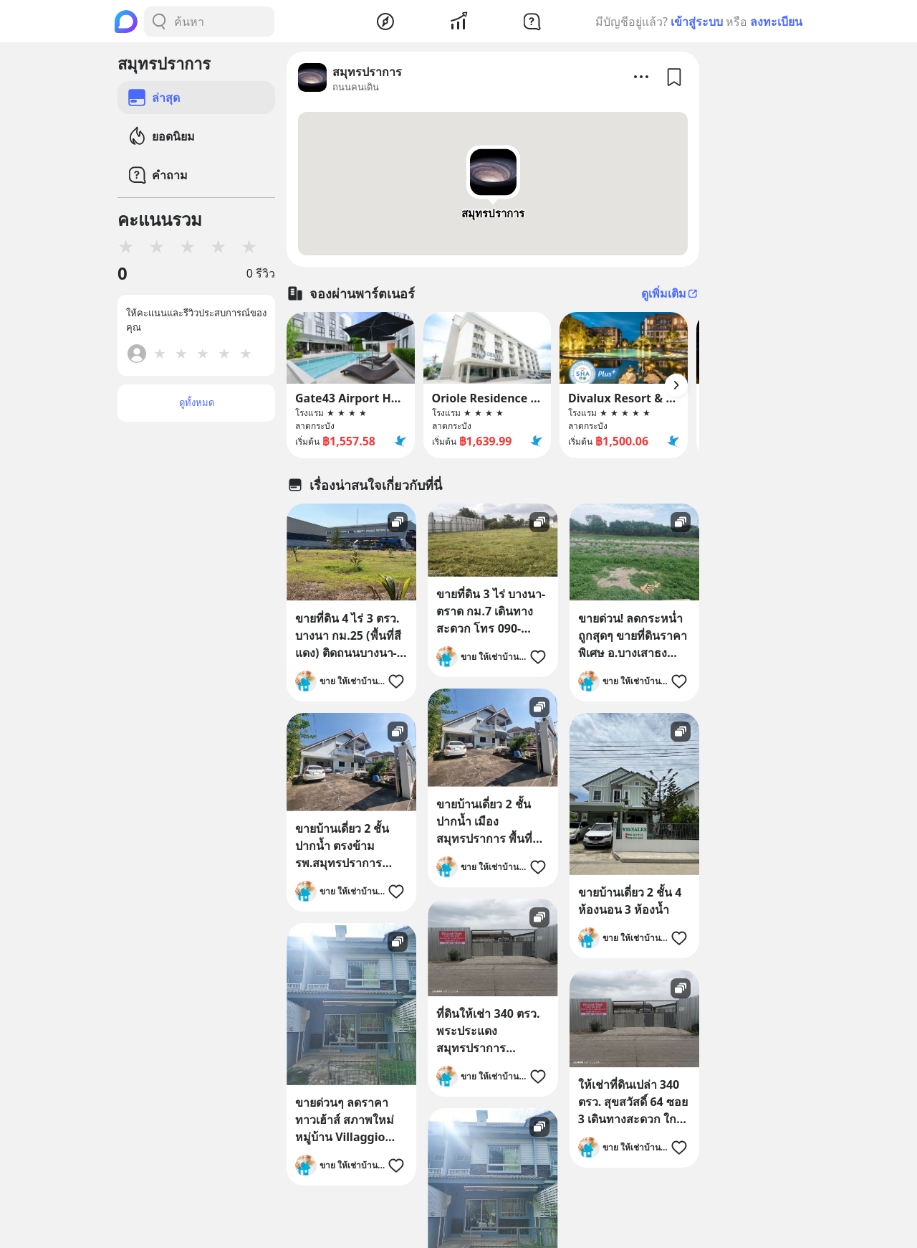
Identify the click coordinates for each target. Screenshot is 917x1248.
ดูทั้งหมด (196, 402)
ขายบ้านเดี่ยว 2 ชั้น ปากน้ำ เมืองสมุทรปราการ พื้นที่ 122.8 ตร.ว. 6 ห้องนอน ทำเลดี (484, 821)
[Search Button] (159, 21)
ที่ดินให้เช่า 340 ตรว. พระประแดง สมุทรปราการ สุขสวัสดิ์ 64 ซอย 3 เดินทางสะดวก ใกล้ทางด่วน (487, 1031)
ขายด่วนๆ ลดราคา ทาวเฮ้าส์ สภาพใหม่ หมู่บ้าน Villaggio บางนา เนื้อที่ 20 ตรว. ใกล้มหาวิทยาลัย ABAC (347, 1120)
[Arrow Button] (676, 385)
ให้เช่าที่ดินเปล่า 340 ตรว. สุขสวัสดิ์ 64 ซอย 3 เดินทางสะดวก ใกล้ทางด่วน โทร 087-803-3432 (633, 1102)
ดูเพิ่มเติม (670, 293)
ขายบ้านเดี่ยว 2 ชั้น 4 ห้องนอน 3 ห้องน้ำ (630, 900)
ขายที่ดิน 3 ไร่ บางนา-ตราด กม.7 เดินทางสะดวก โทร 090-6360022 (490, 611)
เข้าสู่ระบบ (697, 21)
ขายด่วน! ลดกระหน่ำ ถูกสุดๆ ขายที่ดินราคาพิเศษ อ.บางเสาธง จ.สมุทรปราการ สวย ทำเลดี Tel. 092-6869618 (632, 635)
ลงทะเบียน (776, 21)
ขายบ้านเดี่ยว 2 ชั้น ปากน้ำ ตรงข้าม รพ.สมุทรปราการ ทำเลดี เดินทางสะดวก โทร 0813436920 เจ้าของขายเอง (349, 846)
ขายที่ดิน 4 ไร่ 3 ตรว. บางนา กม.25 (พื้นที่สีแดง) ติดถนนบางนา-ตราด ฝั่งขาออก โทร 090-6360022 (348, 635)
